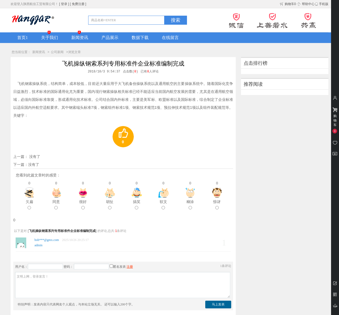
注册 (130, 267)
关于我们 (49, 37)
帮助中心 (306, 4)
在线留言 (170, 37)
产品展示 (109, 37)
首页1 (22, 37)
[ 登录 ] (64, 4)
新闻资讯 (79, 37)
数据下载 (140, 37)
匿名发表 (118, 267)
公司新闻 (57, 52)
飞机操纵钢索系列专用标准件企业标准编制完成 (62, 231)
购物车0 (288, 4)
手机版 (321, 4)
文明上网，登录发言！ (122, 285)
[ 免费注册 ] (78, 4)
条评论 (225, 266)
